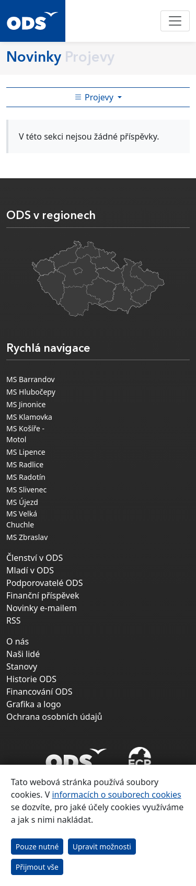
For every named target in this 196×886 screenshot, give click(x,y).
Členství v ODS (34, 557)
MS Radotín (25, 477)
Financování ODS (39, 691)
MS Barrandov (30, 379)
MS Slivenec (26, 489)
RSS (13, 620)
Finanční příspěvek (42, 595)
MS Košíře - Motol (25, 433)
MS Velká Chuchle (21, 519)
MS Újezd (22, 502)
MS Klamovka (29, 417)
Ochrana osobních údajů (54, 716)
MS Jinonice (25, 404)
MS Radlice (24, 464)
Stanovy (21, 666)
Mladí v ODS (30, 570)
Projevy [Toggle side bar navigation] (95, 97)
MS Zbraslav (27, 537)
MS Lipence (25, 452)
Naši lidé (23, 654)
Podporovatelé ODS (44, 583)
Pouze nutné (37, 847)
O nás (17, 641)
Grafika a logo (33, 704)
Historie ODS (31, 679)
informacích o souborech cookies (116, 794)
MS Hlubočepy (30, 392)
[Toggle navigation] (175, 20)
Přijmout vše (37, 867)
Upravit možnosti (102, 847)
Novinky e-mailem (41, 608)
